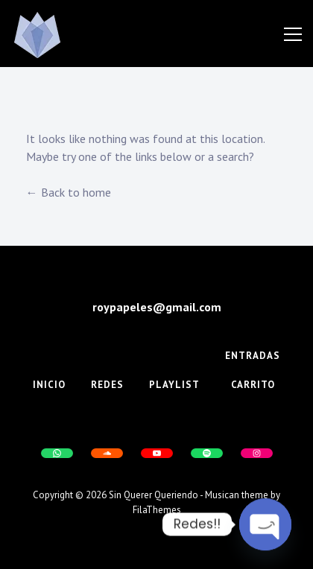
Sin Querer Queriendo (153, 495)
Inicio (49, 384)
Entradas (252, 355)
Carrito (253, 384)
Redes (107, 384)
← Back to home (68, 192)
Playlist (174, 384)
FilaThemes (157, 509)
